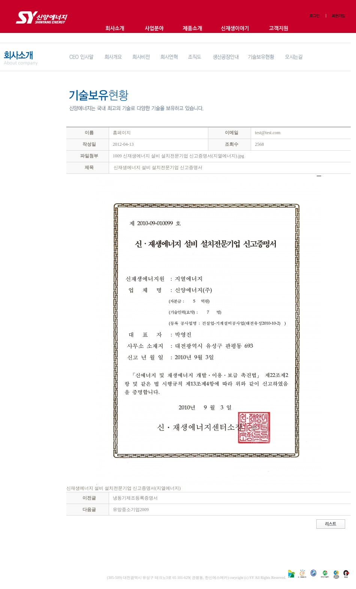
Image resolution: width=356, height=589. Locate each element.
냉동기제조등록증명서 (135, 498)
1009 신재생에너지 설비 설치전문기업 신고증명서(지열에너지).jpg (178, 155)
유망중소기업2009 (131, 509)
